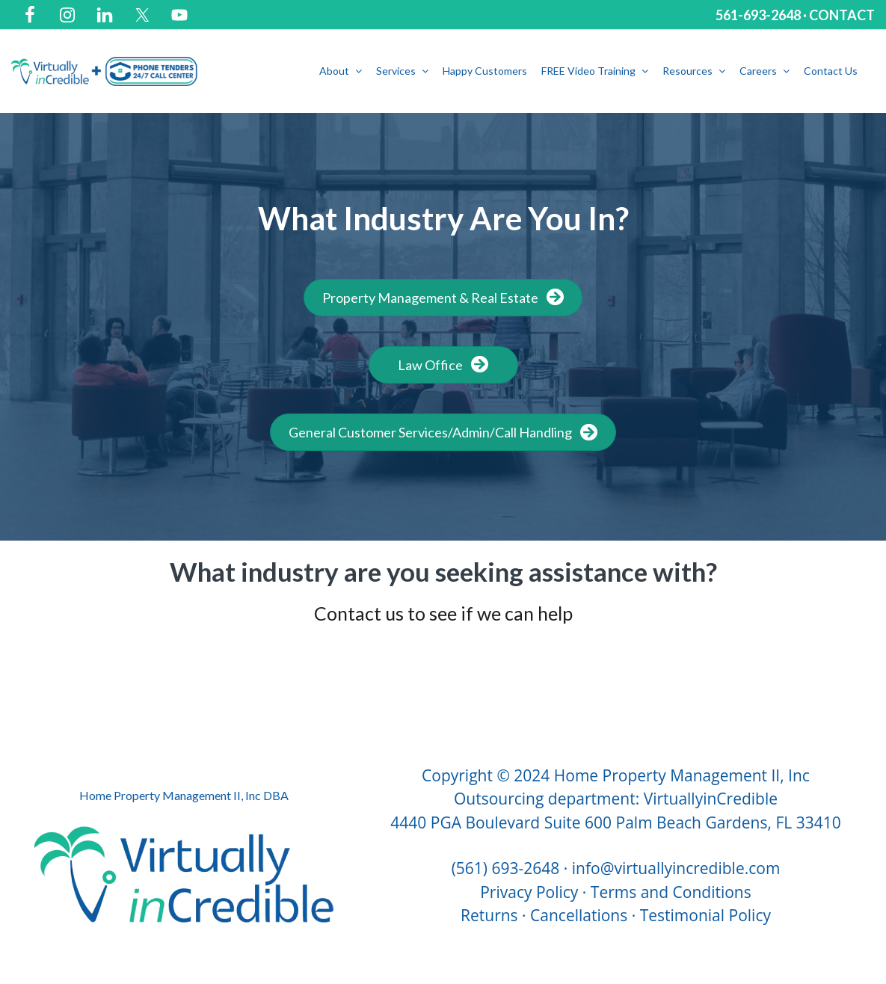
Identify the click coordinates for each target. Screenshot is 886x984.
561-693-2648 (758, 15)
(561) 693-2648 (506, 868)
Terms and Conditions (671, 892)
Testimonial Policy (705, 915)
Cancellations (578, 915)
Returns (489, 915)
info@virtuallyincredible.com (676, 868)
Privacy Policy (529, 892)
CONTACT (842, 15)
